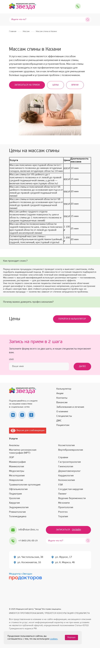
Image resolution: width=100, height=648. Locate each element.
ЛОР (11, 457)
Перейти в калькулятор (72, 319)
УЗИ (60, 485)
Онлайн (76, 530)
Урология (14, 498)
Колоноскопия (66, 480)
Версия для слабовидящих (28, 430)
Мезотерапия (17, 475)
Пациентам (62, 425)
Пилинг (62, 494)
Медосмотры (16, 471)
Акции (59, 393)
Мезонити (64, 503)
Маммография (17, 462)
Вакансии (61, 402)
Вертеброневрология (70, 450)
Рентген (63, 512)
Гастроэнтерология (69, 462)
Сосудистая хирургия (70, 489)
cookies (54, 639)
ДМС (59, 420)
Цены (55, 85)
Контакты (61, 398)
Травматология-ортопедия (24, 485)
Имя (11, 359)
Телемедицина (17, 516)
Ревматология (17, 512)
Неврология (16, 480)
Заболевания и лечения (70, 407)
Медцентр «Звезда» (20, 574)
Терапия (63, 516)
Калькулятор (63, 389)
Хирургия (14, 503)
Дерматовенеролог (69, 471)
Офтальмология (18, 489)
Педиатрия (15, 494)
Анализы (14, 445)
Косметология (66, 445)
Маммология (16, 466)
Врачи (74, 85)
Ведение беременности (72, 498)
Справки (63, 457)
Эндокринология (19, 507)
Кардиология (66, 475)
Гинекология (65, 466)
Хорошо (71, 637)
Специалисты (64, 416)
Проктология (65, 507)
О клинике (62, 411)
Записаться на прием (27, 85)
